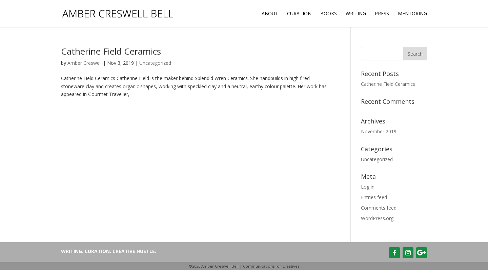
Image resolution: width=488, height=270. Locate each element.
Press (382, 14)
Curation (299, 14)
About (270, 14)
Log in (367, 187)
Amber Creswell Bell (220, 266)
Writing (356, 14)
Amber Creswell (84, 63)
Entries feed (374, 197)
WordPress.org (377, 218)
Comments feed (378, 208)
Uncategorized (155, 63)
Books (328, 14)
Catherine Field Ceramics (111, 51)
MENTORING (412, 14)
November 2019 (378, 131)
